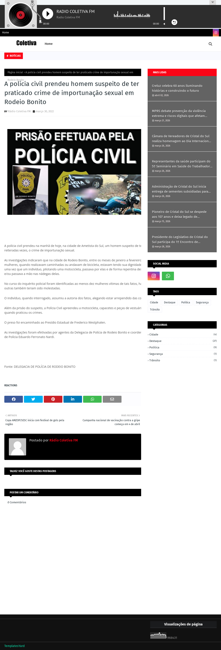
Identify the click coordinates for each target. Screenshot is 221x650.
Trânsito (155, 309)
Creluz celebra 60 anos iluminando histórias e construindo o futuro (177, 88)
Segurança (202, 302)
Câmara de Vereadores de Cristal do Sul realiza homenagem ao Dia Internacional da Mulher (181, 138)
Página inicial (15, 72)
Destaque (169, 302)
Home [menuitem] (49, 44)
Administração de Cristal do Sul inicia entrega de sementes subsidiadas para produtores (180, 189)
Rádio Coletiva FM (19, 111)
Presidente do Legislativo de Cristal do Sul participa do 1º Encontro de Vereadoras (180, 239)
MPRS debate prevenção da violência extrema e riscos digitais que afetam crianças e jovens (179, 113)
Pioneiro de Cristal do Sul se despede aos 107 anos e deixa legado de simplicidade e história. (179, 214)
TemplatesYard (14, 646)
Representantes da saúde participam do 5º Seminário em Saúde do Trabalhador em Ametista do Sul (181, 164)
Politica (185, 302)
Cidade (154, 302)
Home (5, 32)
